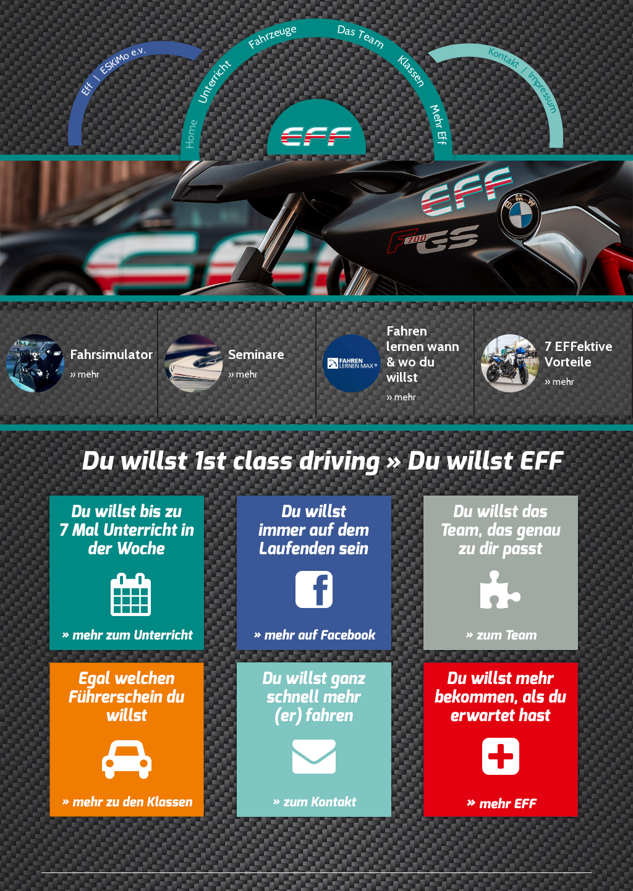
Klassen (270, 866)
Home (55, 866)
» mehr (85, 359)
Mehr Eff (319, 866)
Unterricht (103, 866)
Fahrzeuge (161, 866)
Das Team (219, 866)
